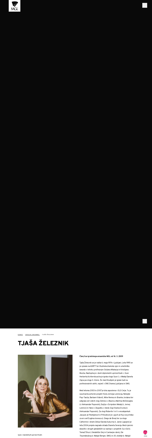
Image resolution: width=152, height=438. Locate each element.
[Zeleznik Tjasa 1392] (45, 391)
